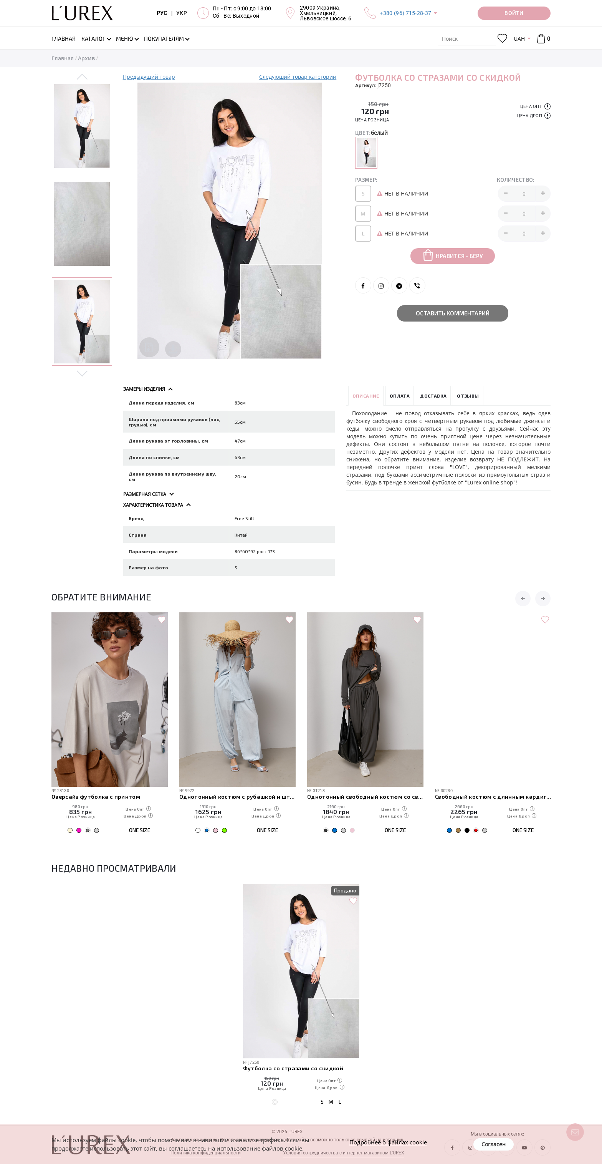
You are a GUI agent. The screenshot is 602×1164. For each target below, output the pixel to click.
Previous (82, 77)
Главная (62, 58)
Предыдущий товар (149, 76)
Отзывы (468, 395)
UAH (519, 38)
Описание (365, 395)
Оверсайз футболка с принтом (223, 796)
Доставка (433, 395)
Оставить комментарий (453, 313)
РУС (162, 13)
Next (82, 373)
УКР (181, 13)
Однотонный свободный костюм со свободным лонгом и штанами (493, 796)
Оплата (400, 395)
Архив (86, 58)
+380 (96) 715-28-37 (405, 13)
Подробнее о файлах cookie (388, 1142)
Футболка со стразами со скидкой (293, 1068)
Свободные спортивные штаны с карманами (109, 796)
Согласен (493, 1144)
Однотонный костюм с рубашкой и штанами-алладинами (365, 796)
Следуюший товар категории (297, 76)
